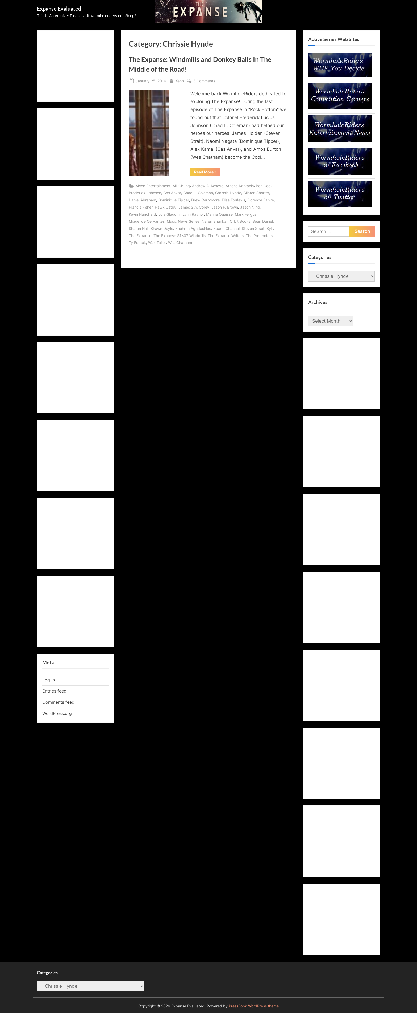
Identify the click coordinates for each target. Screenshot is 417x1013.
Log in (48, 679)
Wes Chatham (180, 242)
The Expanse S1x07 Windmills (179, 235)
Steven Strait (253, 228)
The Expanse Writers (226, 235)
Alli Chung (181, 186)
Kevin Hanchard (142, 214)
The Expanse (140, 235)
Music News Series (183, 221)
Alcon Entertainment (153, 186)
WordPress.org (57, 713)
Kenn (179, 80)
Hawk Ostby (165, 207)
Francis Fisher (141, 207)
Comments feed (58, 702)
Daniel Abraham (142, 200)
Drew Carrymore (205, 200)
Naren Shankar (215, 221)
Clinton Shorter (256, 192)
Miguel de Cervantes (147, 221)
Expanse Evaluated (59, 8)
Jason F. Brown (224, 207)
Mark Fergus (245, 214)
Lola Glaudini (169, 214)
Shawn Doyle (162, 228)
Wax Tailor (157, 242)
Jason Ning (250, 207)
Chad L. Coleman (198, 192)
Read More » (207, 172)
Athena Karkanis (240, 186)
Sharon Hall (138, 228)
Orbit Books (240, 221)
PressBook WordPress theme (254, 1006)
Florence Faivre (260, 200)
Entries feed (54, 691)
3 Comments (204, 81)
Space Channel (226, 228)
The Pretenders (259, 235)
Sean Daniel (262, 221)
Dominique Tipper (173, 200)
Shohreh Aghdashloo (193, 228)
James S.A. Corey (193, 207)
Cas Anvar (172, 192)
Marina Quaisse (219, 214)
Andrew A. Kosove (207, 186)
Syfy (270, 228)
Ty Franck (137, 242)
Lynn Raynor (193, 214)
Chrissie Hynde (228, 192)
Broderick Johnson (145, 192)
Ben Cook (264, 186)
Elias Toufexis (233, 200)
